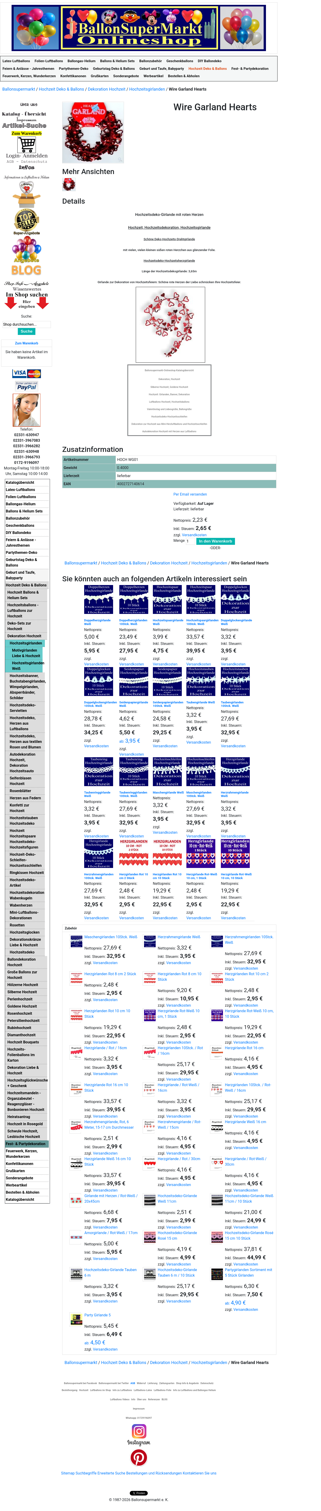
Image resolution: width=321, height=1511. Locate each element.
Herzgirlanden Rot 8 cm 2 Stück (110, 974)
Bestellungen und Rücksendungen (154, 1473)
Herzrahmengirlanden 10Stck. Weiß (99, 876)
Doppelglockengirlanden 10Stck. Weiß (100, 704)
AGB (132, 1383)
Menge (179, 540)
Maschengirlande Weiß (168, 792)
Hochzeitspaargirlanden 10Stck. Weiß (202, 622)
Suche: (26, 316)
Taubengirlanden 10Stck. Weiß (232, 704)
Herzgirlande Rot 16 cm (244, 1048)
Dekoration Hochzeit (106, 89)
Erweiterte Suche (111, 1473)
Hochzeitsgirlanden (147, 89)
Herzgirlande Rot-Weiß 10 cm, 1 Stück (201, 876)
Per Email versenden (190, 494)
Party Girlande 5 (97, 1315)
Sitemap (68, 1473)
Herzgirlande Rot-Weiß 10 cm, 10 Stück (236, 876)
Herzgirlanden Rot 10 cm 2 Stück (133, 876)
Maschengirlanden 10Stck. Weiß (198, 794)
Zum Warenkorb (26, 343)
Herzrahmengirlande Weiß (179, 937)
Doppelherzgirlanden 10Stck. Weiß (133, 622)
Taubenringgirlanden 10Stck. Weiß (133, 794)
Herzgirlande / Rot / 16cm (105, 1048)
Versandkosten (194, 535)
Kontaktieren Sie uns (199, 1473)
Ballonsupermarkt (18, 89)
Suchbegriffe (86, 1473)
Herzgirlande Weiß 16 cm (245, 1122)
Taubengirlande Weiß (200, 702)
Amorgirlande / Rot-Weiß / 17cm (111, 1233)
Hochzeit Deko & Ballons (61, 89)
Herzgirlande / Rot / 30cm (179, 1159)
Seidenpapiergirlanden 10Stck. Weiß (168, 704)
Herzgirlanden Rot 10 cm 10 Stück (167, 876)
